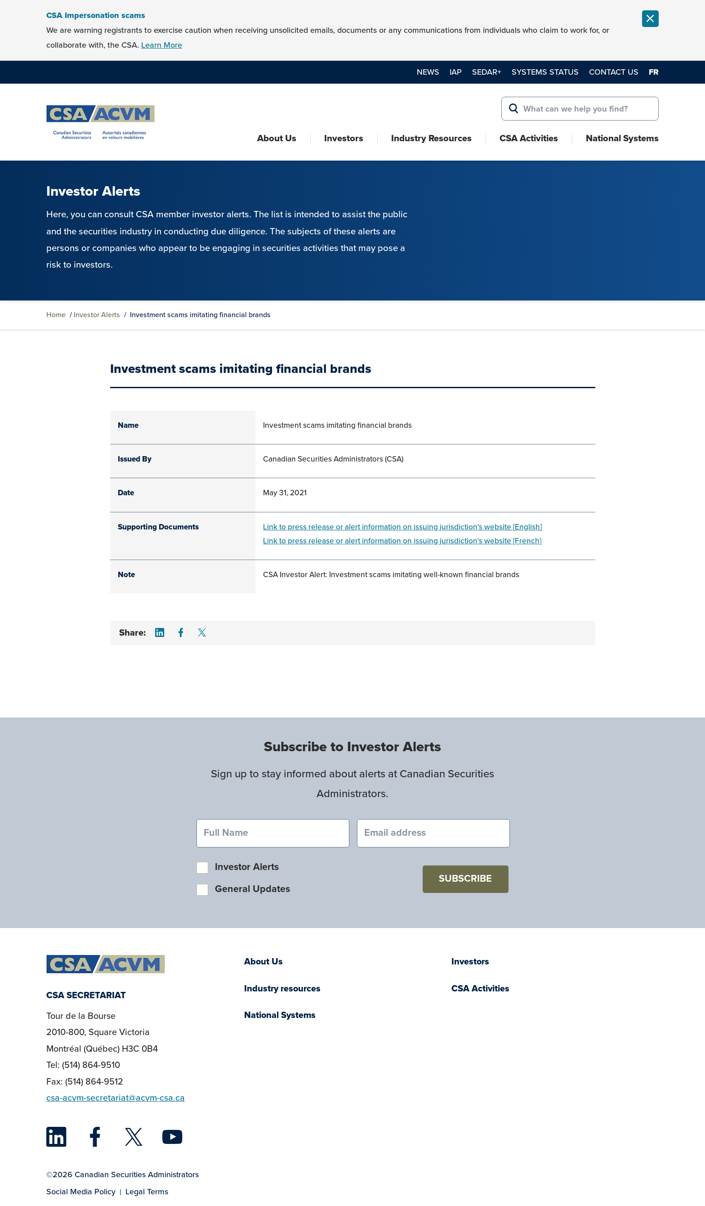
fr (654, 72)
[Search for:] (580, 109)
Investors (343, 138)
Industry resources (282, 988)
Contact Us (613, 72)
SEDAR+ (486, 72)
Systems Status (545, 72)
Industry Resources (431, 138)
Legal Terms (146, 1191)
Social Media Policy (81, 1191)
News (428, 72)
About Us (276, 138)
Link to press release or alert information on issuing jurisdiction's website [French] (402, 541)
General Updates (252, 889)
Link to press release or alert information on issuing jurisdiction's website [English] (402, 527)
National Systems (622, 138)
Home (56, 314)
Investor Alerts (97, 314)
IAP (456, 72)
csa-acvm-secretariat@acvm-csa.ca (115, 1097)
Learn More (161, 45)
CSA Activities (529, 138)
